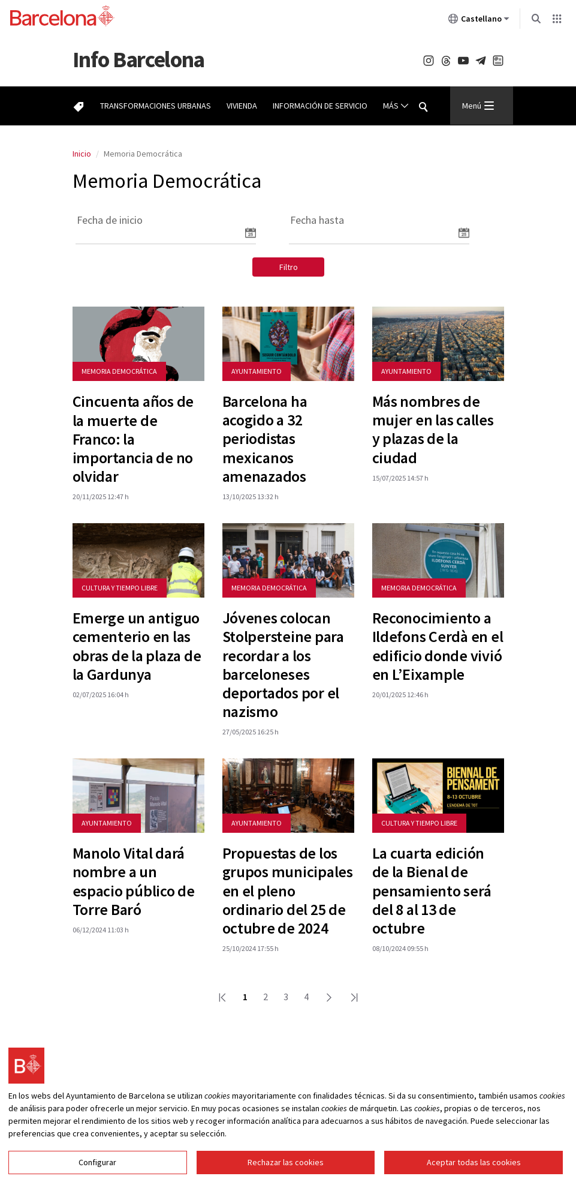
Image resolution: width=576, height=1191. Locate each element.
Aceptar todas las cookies (474, 1171)
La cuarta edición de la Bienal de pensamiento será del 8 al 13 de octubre (431, 890)
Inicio (82, 153)
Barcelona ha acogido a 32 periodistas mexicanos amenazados (264, 438)
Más (396, 106)
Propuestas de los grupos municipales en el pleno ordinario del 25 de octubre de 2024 (287, 890)
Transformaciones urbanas (155, 105)
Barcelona (138, 59)
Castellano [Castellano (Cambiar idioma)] (479, 21)
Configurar (97, 1171)
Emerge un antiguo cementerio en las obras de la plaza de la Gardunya (137, 646)
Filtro (288, 267)
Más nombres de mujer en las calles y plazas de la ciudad (433, 429)
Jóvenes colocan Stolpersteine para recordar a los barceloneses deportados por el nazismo (283, 664)
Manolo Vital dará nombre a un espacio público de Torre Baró (134, 881)
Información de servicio (320, 105)
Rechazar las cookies (286, 1171)
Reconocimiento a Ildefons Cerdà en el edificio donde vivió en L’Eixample (437, 646)
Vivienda (242, 105)
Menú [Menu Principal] (478, 105)
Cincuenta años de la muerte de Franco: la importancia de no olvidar (133, 438)
